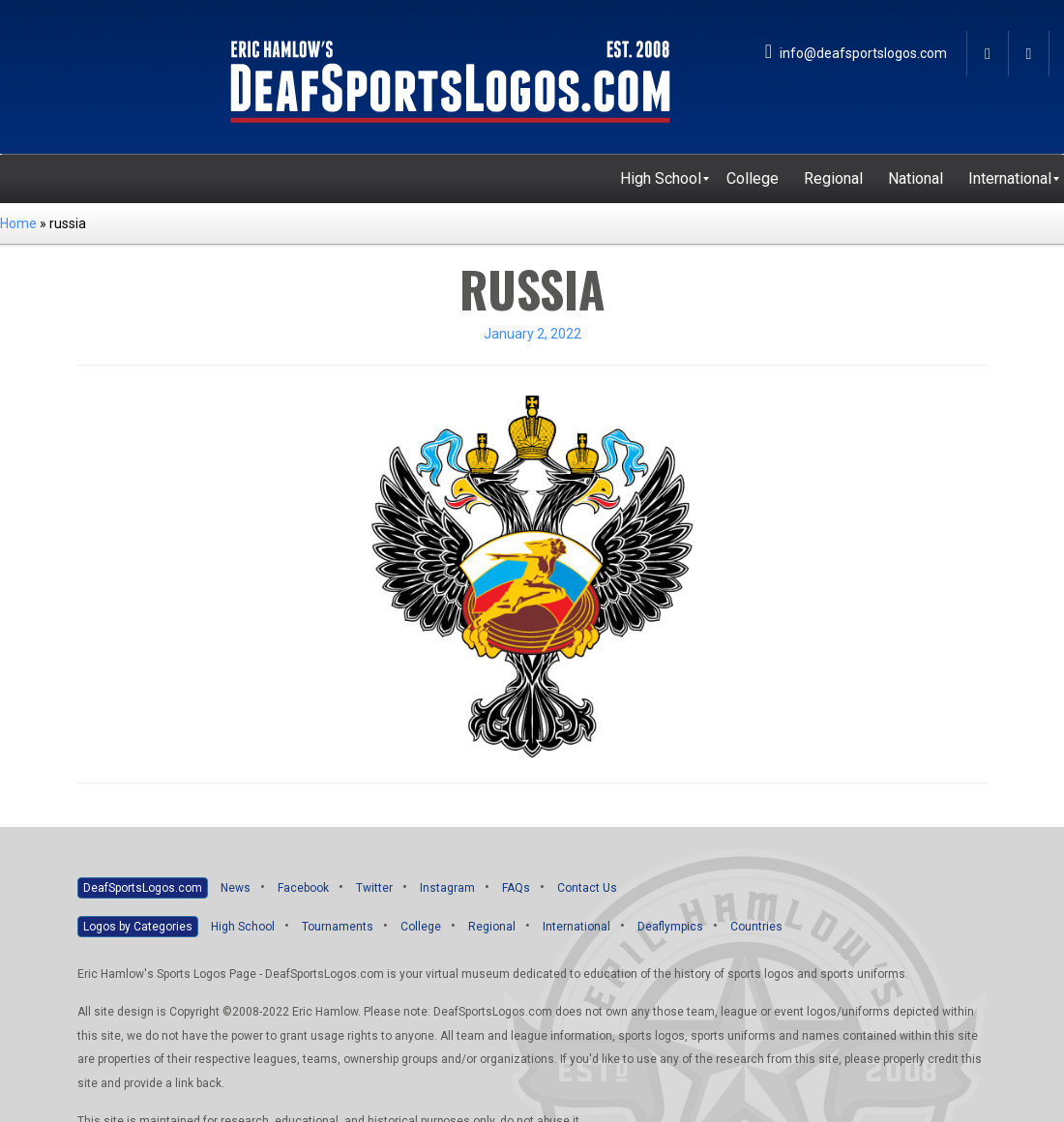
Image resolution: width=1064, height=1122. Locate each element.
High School (243, 926)
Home (18, 223)
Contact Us (587, 888)
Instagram (447, 888)
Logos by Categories (137, 926)
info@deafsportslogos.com (856, 53)
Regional (492, 926)
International (576, 926)
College (420, 926)
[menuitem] (660, 178)
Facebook (303, 888)
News (236, 888)
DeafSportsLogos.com (142, 888)
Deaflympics (670, 926)
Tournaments (337, 926)
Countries (756, 926)
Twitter (374, 888)
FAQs (516, 888)
